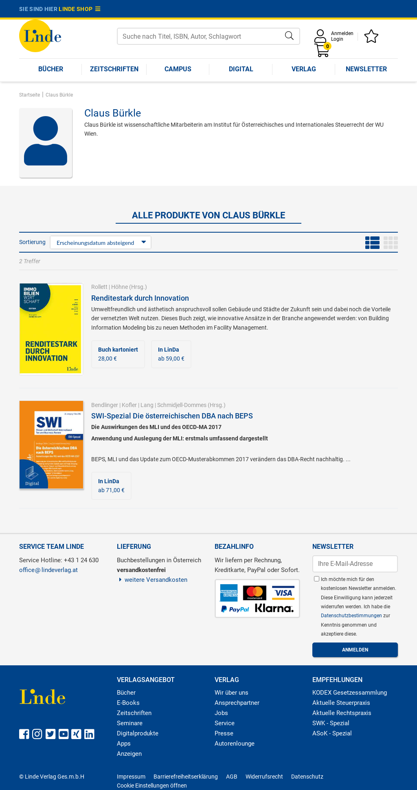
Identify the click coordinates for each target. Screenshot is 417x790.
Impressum (131, 776)
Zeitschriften (114, 69)
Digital (241, 69)
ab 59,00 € (171, 354)
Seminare (130, 723)
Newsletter (366, 69)
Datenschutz (307, 776)
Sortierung (32, 242)
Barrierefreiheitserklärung (186, 776)
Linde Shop (79, 9)
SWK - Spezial (330, 723)
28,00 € (118, 354)
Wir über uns (231, 692)
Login (337, 39)
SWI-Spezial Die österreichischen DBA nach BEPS (172, 416)
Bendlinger (104, 405)
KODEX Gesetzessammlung (349, 692)
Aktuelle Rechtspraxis (341, 713)
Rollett (99, 287)
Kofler (129, 405)
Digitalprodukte (137, 733)
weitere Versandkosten (152, 579)
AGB (231, 776)
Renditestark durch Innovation (140, 298)
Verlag (304, 69)
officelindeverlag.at (48, 570)
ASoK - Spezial (332, 733)
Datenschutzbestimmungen (352, 615)
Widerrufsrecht (264, 776)
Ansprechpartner (237, 702)
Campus (178, 69)
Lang (147, 405)
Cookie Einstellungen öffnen (152, 785)
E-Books (128, 702)
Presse (224, 733)
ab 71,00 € (111, 485)
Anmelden (342, 33)
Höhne (119, 287)
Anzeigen (129, 753)
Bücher (50, 69)
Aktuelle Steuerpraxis (341, 702)
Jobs (221, 713)
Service (225, 723)
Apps (124, 743)
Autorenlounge (235, 743)
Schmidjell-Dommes (181, 405)
